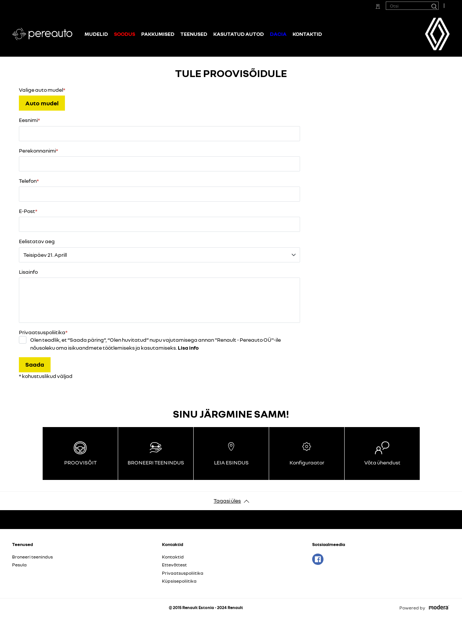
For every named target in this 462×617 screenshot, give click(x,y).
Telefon (28, 180)
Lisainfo (28, 271)
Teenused (193, 34)
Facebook (317, 559)
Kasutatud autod (238, 34)
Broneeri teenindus (32, 557)
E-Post (27, 211)
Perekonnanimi (37, 150)
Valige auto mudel (41, 89)
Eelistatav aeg (37, 241)
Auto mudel (42, 103)
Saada (34, 364)
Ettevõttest (174, 565)
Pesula (19, 565)
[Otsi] (434, 6)
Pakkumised (157, 34)
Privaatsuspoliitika (182, 573)
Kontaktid (307, 34)
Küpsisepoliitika (179, 581)
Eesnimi (28, 120)
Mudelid (96, 34)
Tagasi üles (227, 500)
